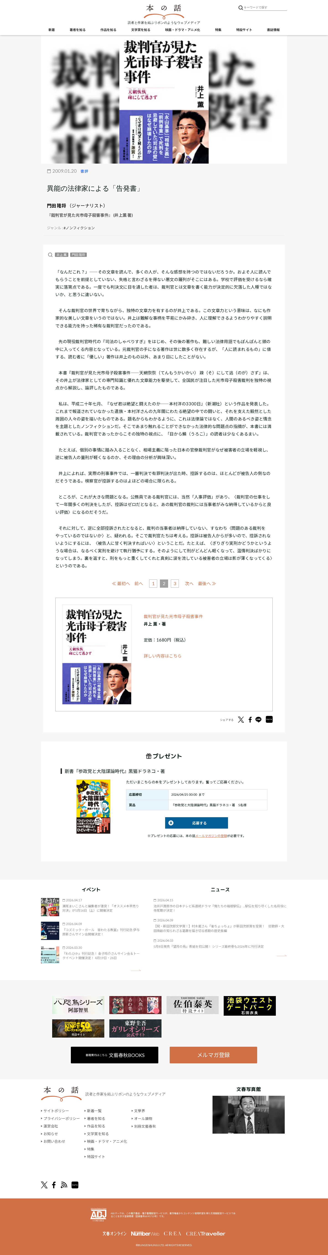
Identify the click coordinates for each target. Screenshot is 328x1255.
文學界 (139, 1111)
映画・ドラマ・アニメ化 (182, 30)
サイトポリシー (56, 1111)
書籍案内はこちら (115, 1055)
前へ (138, 583)
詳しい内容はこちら (163, 655)
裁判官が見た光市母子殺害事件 (173, 616)
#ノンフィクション (79, 228)
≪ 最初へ (121, 583)
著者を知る (78, 30)
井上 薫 (61, 255)
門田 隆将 (56, 205)
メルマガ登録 (213, 1054)
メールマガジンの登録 (211, 836)
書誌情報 (273, 30)
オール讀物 (143, 1118)
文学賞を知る (140, 30)
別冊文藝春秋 (145, 1126)
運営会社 (51, 1126)
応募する (186, 822)
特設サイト (244, 30)
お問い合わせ (54, 1141)
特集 (218, 30)
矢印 (136, 970)
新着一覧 (94, 1111)
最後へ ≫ (207, 583)
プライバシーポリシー (62, 1118)
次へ (189, 583)
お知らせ (51, 1134)
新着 (52, 30)
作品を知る (108, 30)
